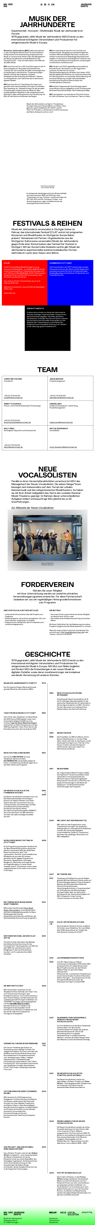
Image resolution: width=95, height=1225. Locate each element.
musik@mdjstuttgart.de (13, 398)
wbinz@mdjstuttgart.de (13, 447)
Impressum (53, 1218)
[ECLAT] (53, 1212)
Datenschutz (54, 1220)
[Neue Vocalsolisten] (69, 1213)
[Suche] (48, 5)
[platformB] (87, 1212)
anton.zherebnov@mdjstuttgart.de (63, 447)
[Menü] (41, 5)
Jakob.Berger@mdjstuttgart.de (62, 398)
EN (52, 4)
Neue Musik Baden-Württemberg (18, 909)
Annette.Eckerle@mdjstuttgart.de (17, 422)
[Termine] (45, 5)
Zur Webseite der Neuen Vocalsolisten (32, 507)
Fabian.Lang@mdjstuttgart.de (61, 422)
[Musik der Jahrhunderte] (8, 5)
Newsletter (53, 1222)
